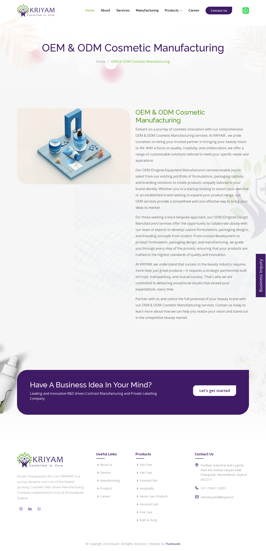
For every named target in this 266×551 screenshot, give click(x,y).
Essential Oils (148, 480)
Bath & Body (148, 520)
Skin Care (146, 464)
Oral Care (146, 512)
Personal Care (149, 504)
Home (90, 10)
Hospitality (147, 488)
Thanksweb (172, 544)
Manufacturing (147, 10)
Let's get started (214, 390)
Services (123, 10)
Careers (105, 496)
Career (193, 10)
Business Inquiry (261, 275)
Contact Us (219, 11)
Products (106, 488)
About (105, 10)
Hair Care (146, 472)
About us (106, 464)
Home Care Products (154, 496)
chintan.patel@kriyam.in (217, 497)
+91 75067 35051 (214, 488)
